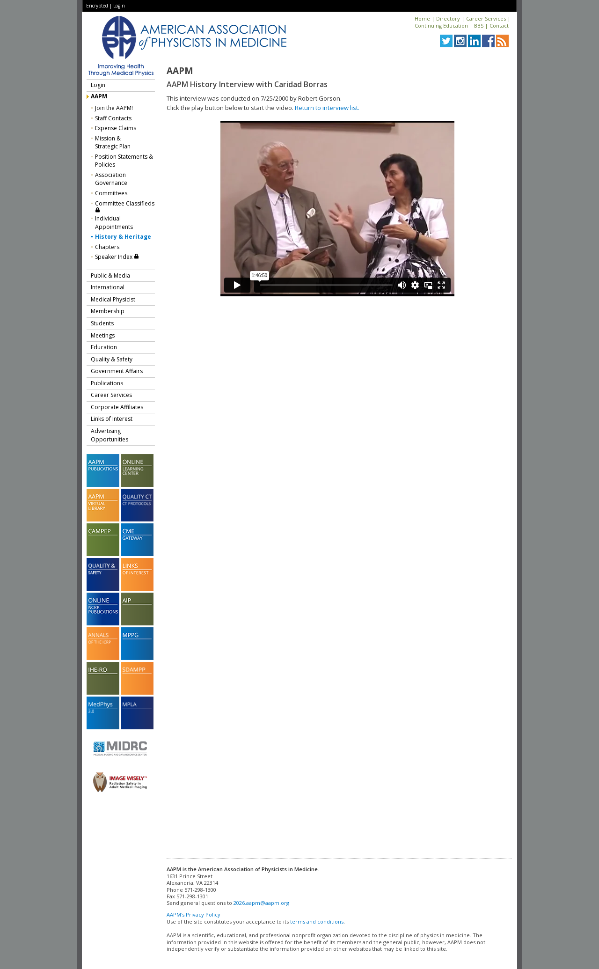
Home (422, 18)
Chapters (107, 247)
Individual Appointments (114, 222)
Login (119, 5)
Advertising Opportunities (109, 435)
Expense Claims (115, 128)
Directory (448, 18)
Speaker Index (117, 257)
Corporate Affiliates (117, 407)
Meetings (103, 335)
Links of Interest (111, 419)
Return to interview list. (327, 107)
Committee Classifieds (124, 206)
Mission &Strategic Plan (113, 142)
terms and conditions (316, 921)
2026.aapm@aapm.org (261, 902)
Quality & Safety (111, 359)
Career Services (486, 18)
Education (104, 347)
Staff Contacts (113, 118)
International (107, 287)
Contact (499, 25)
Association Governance (111, 179)
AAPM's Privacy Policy (193, 914)
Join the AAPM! (114, 108)
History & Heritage (123, 237)
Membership (107, 311)
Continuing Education (441, 25)
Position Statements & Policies (124, 161)
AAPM (99, 96)
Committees (111, 193)
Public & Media (110, 275)
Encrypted (97, 5)
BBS (478, 25)
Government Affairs (117, 371)
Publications (107, 383)
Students (102, 323)
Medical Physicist (113, 299)
